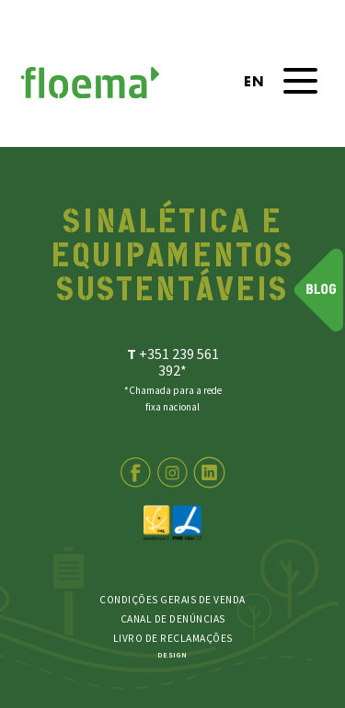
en (253, 82)
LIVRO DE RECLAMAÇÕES (173, 638)
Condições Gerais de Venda (172, 598)
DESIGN (172, 654)
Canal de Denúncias (173, 618)
